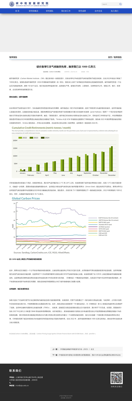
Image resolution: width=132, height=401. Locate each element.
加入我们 (114, 11)
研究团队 (49, 11)
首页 (110, 57)
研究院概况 (33, 11)
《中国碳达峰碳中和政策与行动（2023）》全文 (76, 349)
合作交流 (98, 11)
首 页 (17, 11)
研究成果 (82, 11)
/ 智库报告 (117, 57)
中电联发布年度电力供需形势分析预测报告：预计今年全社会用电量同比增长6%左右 (90, 355)
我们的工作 (66, 11)
